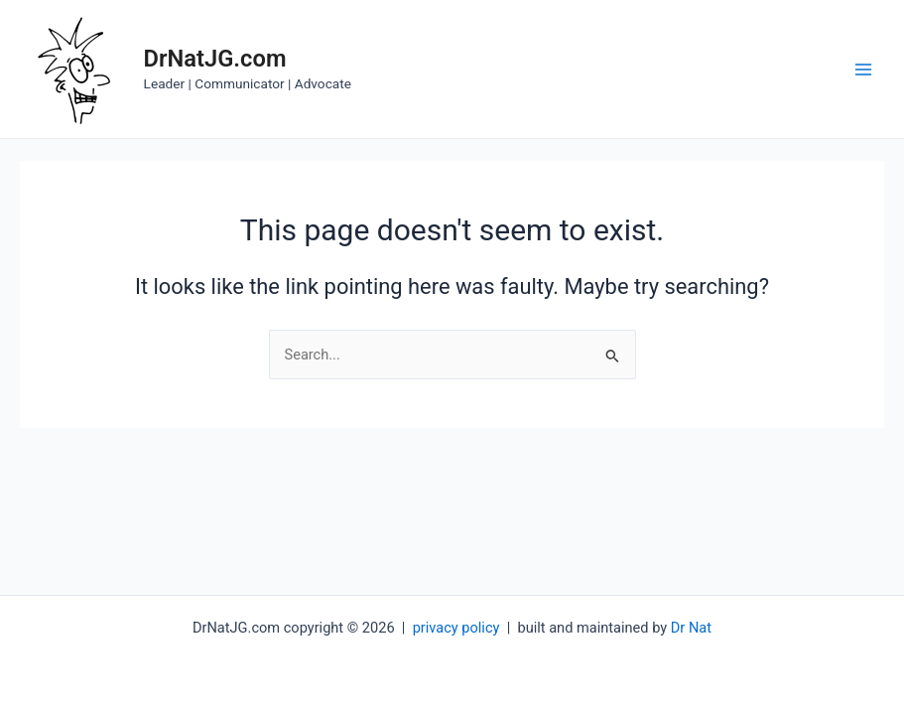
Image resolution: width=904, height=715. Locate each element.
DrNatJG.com (215, 58)
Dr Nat (691, 628)
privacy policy (456, 628)
